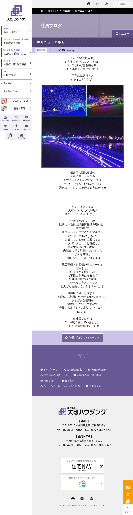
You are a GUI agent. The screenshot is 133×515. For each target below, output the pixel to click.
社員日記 (41, 50)
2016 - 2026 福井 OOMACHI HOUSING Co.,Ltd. (83, 505)
